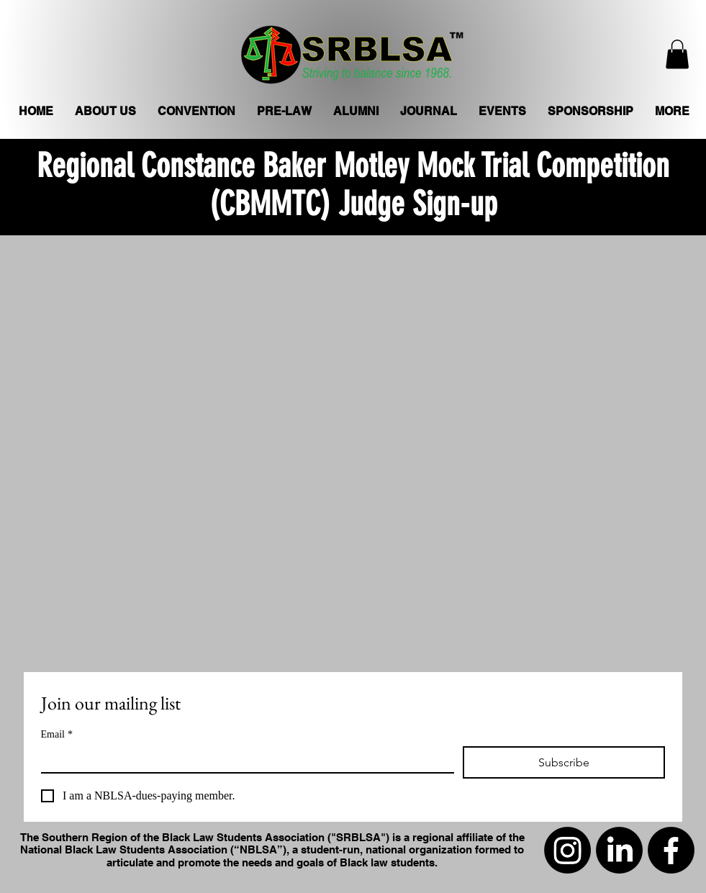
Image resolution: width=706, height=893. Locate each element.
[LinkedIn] (619, 850)
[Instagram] (567, 850)
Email (57, 734)
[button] (677, 54)
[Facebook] (671, 850)
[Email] (243, 759)
